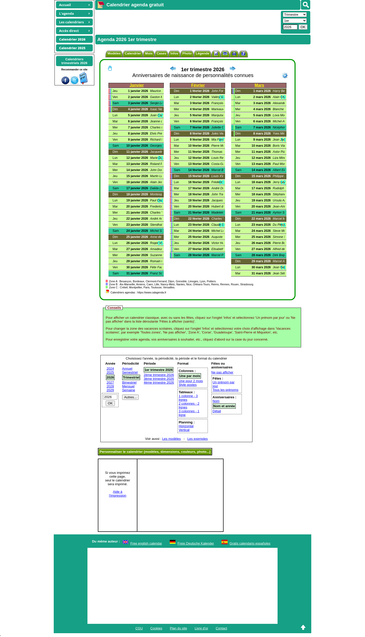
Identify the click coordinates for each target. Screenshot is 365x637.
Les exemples (197, 439)
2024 (110, 368)
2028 (110, 386)
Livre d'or (201, 628)
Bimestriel (129, 382)
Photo (187, 53)
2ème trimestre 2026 (159, 375)
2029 (110, 390)
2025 (110, 372)
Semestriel (130, 372)
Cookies (156, 628)
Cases (161, 53)
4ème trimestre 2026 (159, 382)
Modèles (114, 53)
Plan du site (178, 628)
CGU (139, 628)
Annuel (127, 368)
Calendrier (133, 53)
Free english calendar (146, 543)
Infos (174, 53)
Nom (216, 401)
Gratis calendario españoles (250, 543)
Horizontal (186, 426)
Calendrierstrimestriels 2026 (74, 61)
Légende (202, 53)
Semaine (128, 390)
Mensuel (128, 386)
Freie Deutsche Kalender (196, 543)
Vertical (184, 430)
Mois (149, 53)
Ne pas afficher (222, 372)
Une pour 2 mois (191, 381)
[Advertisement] (187, 21)
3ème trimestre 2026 (159, 379)
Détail (217, 411)
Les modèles (171, 439)
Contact (221, 628)
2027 (110, 382)
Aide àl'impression (117, 493)
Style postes (188, 385)
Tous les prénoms (226, 390)
